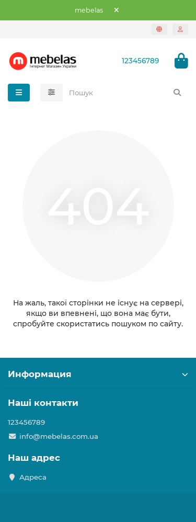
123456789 (140, 60)
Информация (98, 374)
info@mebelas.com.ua (58, 436)
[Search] (126, 92)
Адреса (33, 477)
